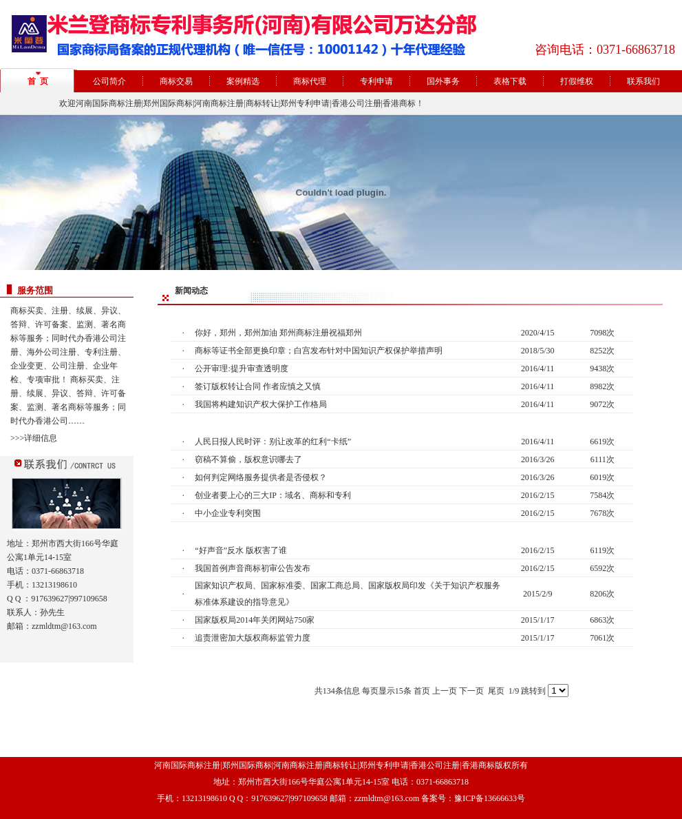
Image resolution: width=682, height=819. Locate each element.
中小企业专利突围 (228, 513)
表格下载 (509, 81)
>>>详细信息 (33, 438)
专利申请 (376, 81)
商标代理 (309, 81)
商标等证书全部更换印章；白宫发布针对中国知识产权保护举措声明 (319, 350)
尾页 (496, 691)
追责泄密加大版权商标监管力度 (252, 638)
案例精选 (242, 81)
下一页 (471, 691)
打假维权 (576, 81)
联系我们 (643, 81)
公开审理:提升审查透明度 (241, 368)
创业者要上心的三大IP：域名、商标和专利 (273, 495)
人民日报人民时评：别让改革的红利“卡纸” (273, 441)
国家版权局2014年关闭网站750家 (255, 620)
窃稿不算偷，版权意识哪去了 (248, 459)
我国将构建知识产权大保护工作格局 (261, 404)
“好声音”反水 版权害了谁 (241, 550)
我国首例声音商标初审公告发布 (252, 568)
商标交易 (176, 81)
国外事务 (443, 81)
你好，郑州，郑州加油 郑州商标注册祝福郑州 (278, 333)
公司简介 (109, 81)
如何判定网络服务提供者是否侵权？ (261, 477)
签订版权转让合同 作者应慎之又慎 (258, 386)
